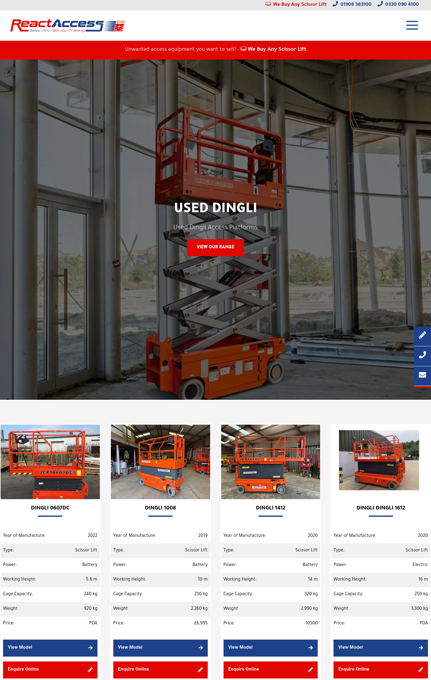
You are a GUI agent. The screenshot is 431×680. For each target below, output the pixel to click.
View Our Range (215, 247)
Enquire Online (50, 669)
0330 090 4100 (398, 5)
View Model (50, 648)
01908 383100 (352, 5)
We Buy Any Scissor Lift (296, 5)
